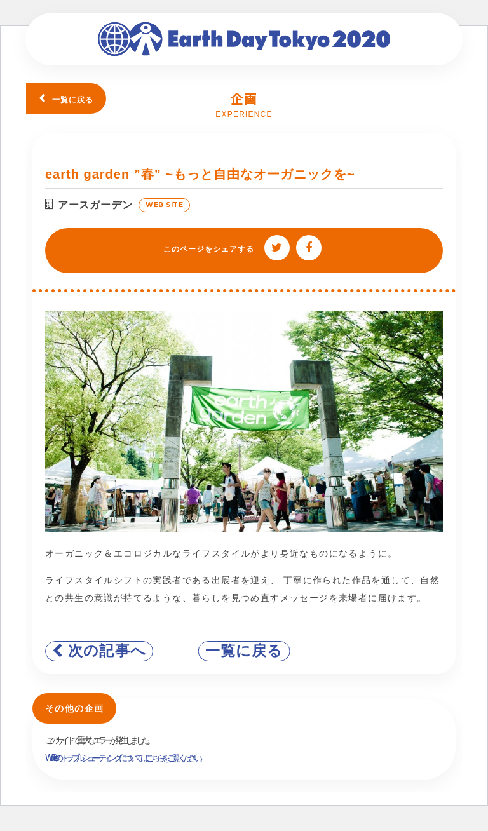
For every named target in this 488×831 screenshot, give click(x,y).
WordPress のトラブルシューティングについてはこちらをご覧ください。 (125, 758)
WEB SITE (164, 205)
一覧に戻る (72, 99)
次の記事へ (107, 650)
